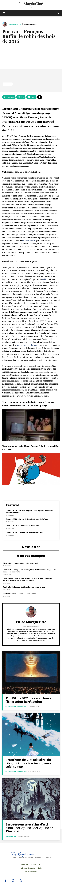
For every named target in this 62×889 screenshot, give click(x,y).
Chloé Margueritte (14, 24)
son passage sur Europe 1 (28, 345)
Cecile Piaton (10, 836)
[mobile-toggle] (4, 13)
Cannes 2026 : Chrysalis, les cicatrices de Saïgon (27, 519)
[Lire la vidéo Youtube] (31, 425)
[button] (59, 13)
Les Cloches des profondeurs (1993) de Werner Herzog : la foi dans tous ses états (29, 570)
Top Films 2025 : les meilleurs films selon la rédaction (28, 699)
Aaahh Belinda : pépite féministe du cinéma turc (24, 587)
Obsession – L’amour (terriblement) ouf (20, 563)
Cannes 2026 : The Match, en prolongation (24, 532)
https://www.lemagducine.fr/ (31, 626)
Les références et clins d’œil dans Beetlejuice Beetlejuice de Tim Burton (29, 828)
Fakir (44, 279)
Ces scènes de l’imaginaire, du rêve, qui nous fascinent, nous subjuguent (28, 763)
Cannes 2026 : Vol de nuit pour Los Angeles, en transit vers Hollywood (29, 511)
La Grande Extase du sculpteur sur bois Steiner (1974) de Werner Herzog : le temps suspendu (28, 579)
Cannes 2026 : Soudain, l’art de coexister (23, 525)
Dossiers (8, 84)
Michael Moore (28, 241)
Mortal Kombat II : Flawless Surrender (19, 593)
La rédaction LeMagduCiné (15, 706)
